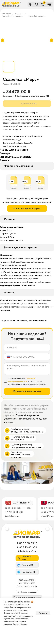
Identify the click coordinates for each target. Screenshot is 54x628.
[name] (27, 347)
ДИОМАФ (6, 13)
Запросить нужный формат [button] (27, 208)
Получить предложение (27, 391)
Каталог (19, 13)
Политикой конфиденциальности (21, 380)
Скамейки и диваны (12, 16)
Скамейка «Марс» (37, 16)
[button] (27, 597)
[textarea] (27, 368)
